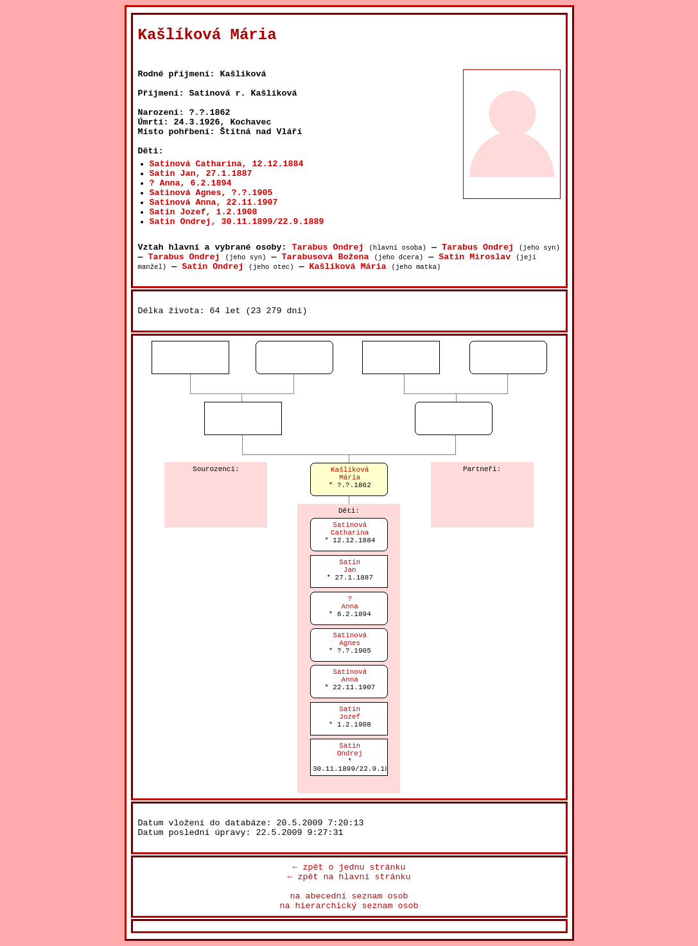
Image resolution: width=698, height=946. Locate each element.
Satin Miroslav (474, 257)
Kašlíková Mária (348, 266)
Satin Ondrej (212, 266)
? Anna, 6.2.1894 (191, 183)
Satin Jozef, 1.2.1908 (203, 212)
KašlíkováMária (350, 473)
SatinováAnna (350, 676)
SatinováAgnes (350, 639)
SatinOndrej (350, 749)
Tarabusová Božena (325, 257)
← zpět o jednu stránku (349, 867)
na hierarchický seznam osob (349, 906)
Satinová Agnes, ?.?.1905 (211, 193)
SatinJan (349, 566)
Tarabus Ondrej (327, 247)
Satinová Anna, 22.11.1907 (214, 202)
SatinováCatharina (350, 529)
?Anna (350, 602)
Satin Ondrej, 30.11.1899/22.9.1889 (237, 222)
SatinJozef (349, 713)
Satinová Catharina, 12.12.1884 (227, 164)
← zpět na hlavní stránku (349, 877)
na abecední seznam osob (349, 896)
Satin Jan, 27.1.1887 (201, 173)
